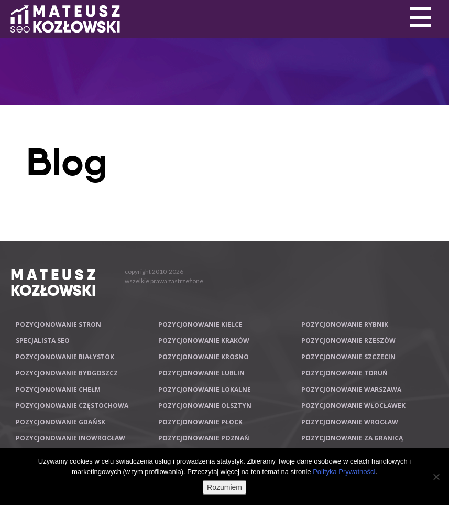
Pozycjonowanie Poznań (203, 438)
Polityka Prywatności (344, 472)
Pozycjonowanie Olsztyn (204, 405)
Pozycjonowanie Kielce (200, 324)
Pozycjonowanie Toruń (344, 373)
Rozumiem (224, 487)
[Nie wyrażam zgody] (436, 476)
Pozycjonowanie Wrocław (349, 421)
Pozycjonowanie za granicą (352, 438)
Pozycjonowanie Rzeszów (348, 340)
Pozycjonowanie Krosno (203, 356)
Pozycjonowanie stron (58, 324)
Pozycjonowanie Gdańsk (60, 421)
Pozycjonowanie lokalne (204, 389)
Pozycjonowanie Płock (200, 421)
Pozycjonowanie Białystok (65, 356)
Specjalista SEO (43, 340)
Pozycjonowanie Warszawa (351, 389)
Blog (66, 162)
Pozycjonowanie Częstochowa (72, 405)
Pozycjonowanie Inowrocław (70, 438)
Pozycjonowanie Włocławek (353, 405)
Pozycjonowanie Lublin (201, 373)
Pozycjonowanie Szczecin (348, 356)
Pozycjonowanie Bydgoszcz (67, 373)
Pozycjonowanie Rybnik (344, 324)
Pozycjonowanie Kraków (203, 340)
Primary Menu (420, 17)
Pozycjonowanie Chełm (58, 389)
